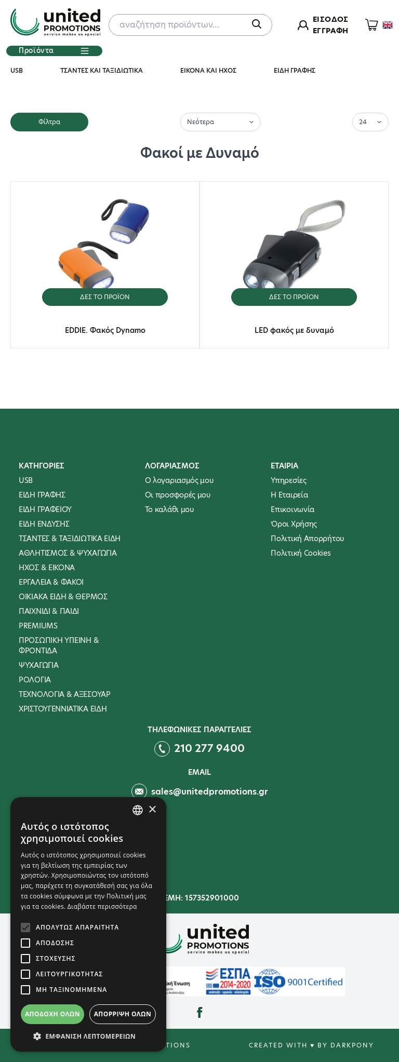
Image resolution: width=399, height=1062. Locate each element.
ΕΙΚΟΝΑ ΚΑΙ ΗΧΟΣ (208, 70)
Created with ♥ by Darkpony (311, 1045)
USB (16, 70)
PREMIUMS (38, 626)
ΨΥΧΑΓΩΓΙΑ (38, 665)
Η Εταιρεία (289, 495)
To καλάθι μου (169, 509)
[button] (88, 1036)
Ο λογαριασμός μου (179, 480)
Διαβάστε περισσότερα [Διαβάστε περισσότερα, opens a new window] (102, 906)
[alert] (88, 924)
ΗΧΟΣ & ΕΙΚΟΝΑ (47, 567)
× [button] (152, 810)
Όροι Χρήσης (294, 524)
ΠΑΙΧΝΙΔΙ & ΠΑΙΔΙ (49, 611)
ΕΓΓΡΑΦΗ (330, 30)
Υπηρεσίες (288, 480)
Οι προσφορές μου (177, 495)
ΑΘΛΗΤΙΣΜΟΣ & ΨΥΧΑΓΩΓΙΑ (67, 553)
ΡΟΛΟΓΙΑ (35, 680)
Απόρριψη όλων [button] (122, 1014)
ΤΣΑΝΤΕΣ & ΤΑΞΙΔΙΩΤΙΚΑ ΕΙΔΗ (70, 538)
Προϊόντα (54, 51)
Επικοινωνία (292, 509)
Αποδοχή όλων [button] (52, 1014)
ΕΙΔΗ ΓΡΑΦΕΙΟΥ (45, 509)
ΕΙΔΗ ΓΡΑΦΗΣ (294, 70)
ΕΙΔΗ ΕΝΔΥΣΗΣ (44, 524)
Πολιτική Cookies (300, 553)
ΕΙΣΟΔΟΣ (330, 19)
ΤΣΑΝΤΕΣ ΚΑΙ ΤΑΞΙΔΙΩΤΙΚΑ (101, 70)
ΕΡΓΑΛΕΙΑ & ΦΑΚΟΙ (51, 582)
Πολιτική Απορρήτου (307, 538)
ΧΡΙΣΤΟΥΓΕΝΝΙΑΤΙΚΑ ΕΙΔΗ (63, 709)
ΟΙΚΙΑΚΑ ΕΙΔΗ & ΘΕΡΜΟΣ (63, 597)
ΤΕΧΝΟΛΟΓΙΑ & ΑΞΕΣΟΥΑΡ (65, 694)
